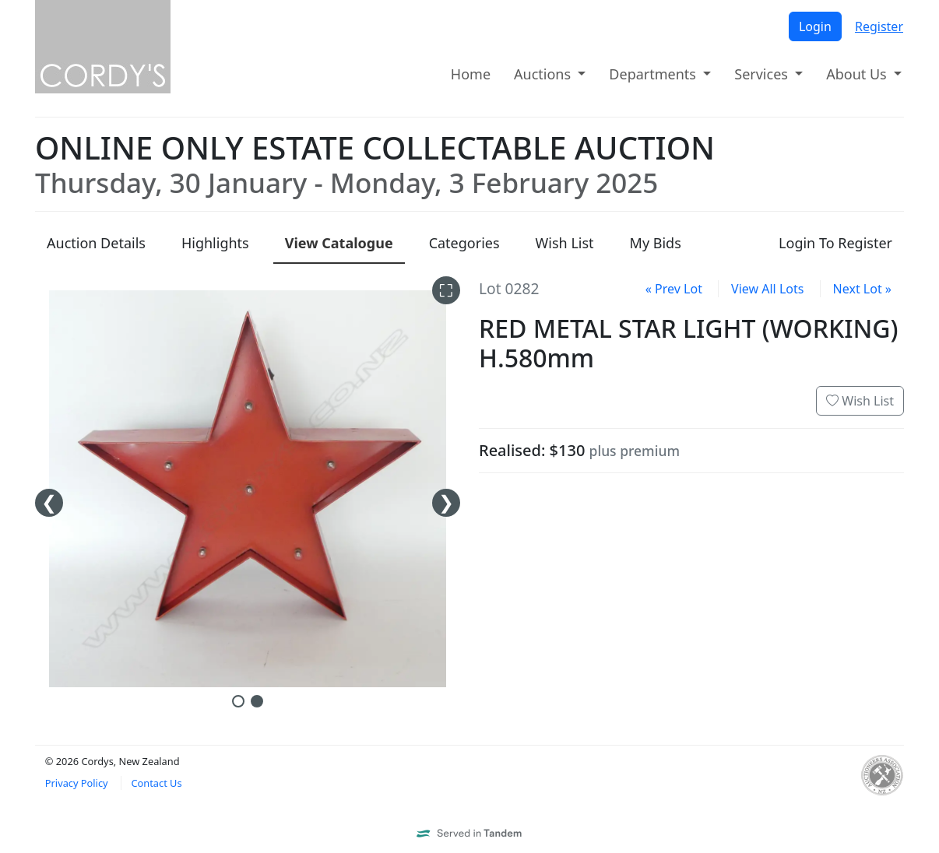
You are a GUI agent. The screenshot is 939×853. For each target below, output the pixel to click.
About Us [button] (858, 74)
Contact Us (156, 783)
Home (471, 74)
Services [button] (762, 74)
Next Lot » (862, 288)
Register (879, 26)
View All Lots (767, 288)
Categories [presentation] (464, 242)
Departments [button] (654, 74)
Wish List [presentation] (565, 242)
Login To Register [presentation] (835, 242)
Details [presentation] (96, 242)
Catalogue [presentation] (339, 242)
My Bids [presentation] (655, 242)
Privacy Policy (76, 783)
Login (815, 26)
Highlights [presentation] (215, 242)
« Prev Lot (673, 288)
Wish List (860, 400)
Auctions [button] (544, 74)
